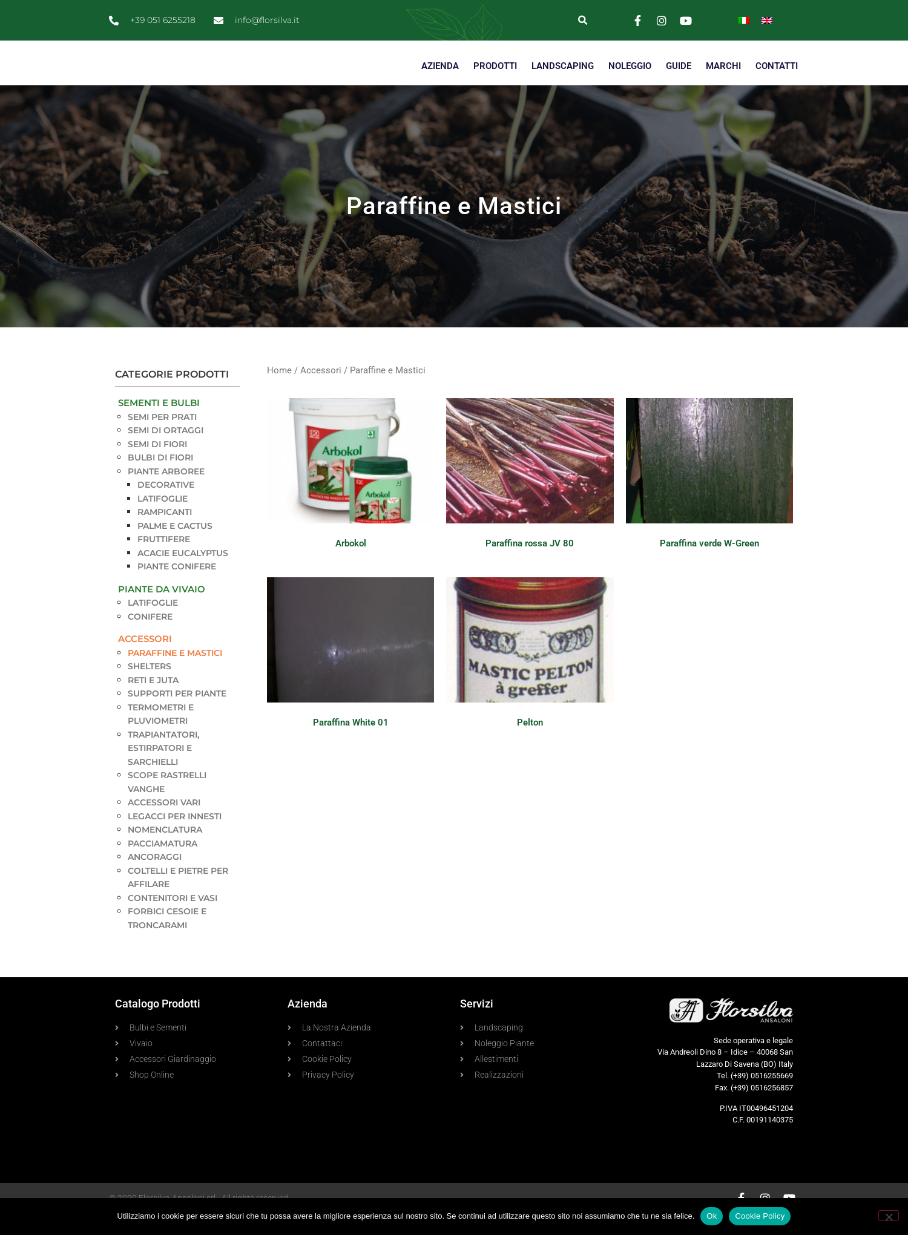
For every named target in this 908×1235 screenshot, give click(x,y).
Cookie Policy (760, 1215)
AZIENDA (440, 87)
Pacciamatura (162, 864)
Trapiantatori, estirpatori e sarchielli (163, 769)
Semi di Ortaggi (165, 452)
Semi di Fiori (157, 465)
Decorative (165, 506)
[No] (888, 1215)
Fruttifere (163, 560)
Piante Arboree (166, 492)
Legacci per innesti (175, 837)
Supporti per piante (177, 715)
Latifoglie (162, 519)
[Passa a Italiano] (743, 20)
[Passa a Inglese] (766, 20)
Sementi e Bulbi (159, 424)
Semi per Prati (162, 438)
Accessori (145, 660)
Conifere (150, 637)
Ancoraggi (155, 878)
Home (279, 392)
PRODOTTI (495, 87)
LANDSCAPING (562, 87)
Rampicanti (164, 533)
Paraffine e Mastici (175, 674)
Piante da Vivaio (161, 610)
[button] (582, 20)
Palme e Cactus (174, 547)
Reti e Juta (153, 701)
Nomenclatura (165, 851)
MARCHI (723, 87)
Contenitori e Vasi (172, 919)
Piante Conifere (176, 588)
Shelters (149, 688)
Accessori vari (164, 824)
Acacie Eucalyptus (182, 574)
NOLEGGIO (629, 87)
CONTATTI (776, 87)
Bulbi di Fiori (160, 479)
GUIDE (678, 87)
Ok (711, 1215)
